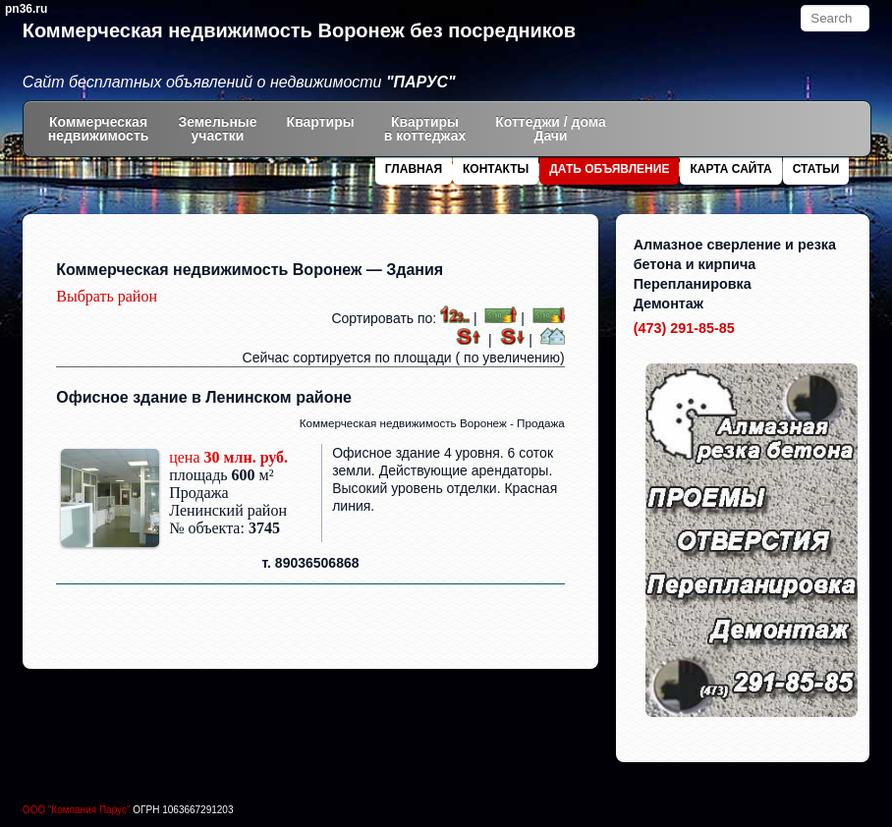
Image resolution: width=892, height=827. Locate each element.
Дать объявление (609, 169)
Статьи (816, 169)
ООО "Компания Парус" (78, 809)
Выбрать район (106, 296)
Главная (413, 169)
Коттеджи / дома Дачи (550, 128)
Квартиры (321, 128)
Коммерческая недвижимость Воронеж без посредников (299, 30)
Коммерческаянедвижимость (98, 128)
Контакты (496, 169)
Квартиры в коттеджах (425, 128)
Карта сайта (730, 169)
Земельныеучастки (217, 128)
